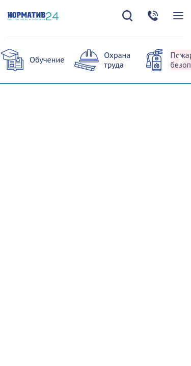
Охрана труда (117, 60)
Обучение (47, 59)
